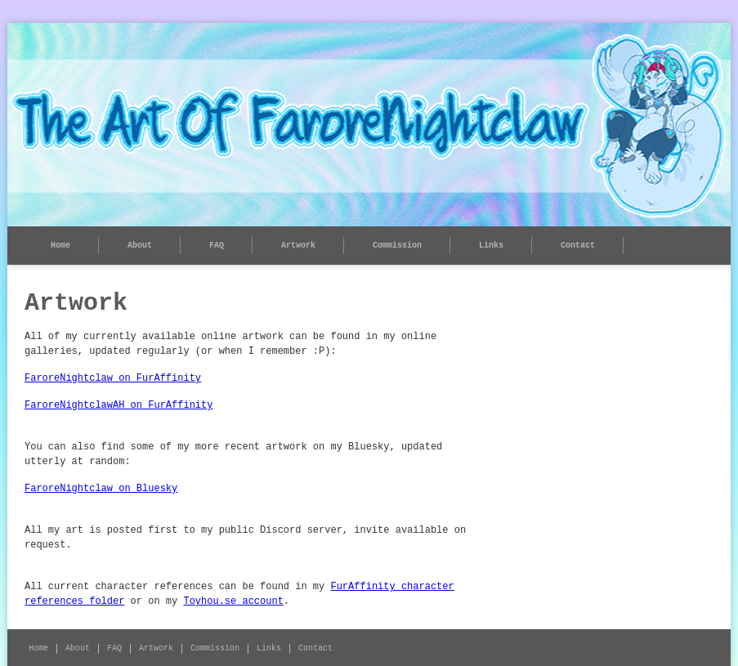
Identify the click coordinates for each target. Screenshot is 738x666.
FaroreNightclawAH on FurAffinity (118, 405)
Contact (578, 245)
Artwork (298, 245)
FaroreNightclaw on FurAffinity (113, 378)
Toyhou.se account (233, 601)
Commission (397, 245)
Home (60, 245)
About (139, 245)
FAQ (216, 245)
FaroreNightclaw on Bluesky (101, 488)
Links (491, 245)
